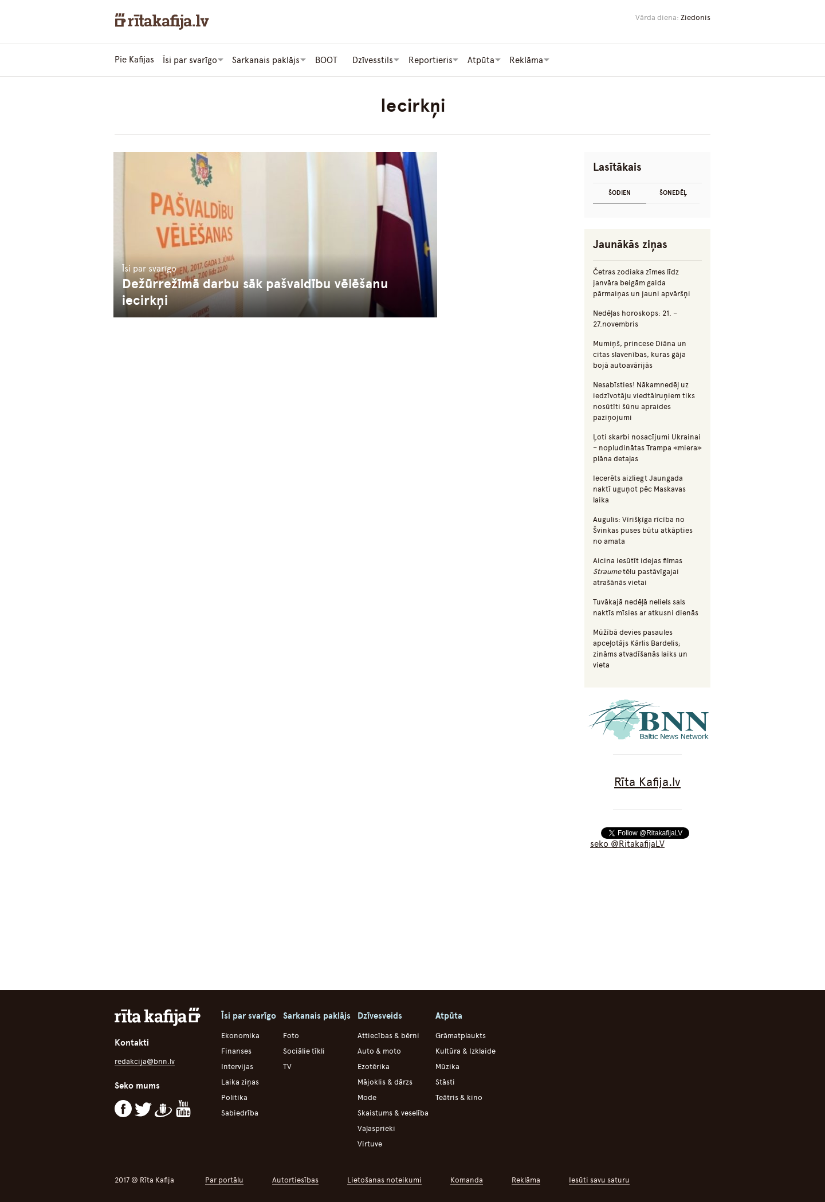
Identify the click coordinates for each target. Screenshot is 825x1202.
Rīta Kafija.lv (647, 781)
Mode (367, 1097)
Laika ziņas (240, 1081)
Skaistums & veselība (393, 1112)
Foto (291, 1035)
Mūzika (447, 1066)
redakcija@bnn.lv (145, 1060)
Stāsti (445, 1081)
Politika (234, 1097)
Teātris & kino (458, 1097)
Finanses (236, 1050)
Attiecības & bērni (388, 1035)
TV (287, 1066)
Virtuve (370, 1143)
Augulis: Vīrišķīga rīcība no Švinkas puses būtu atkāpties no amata (643, 529)
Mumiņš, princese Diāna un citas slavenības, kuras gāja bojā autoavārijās (639, 354)
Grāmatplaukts (460, 1035)
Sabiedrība (239, 1112)
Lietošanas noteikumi (384, 1179)
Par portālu (224, 1179)
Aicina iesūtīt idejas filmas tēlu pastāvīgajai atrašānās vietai (637, 571)
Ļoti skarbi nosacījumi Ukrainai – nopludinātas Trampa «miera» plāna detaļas (647, 447)
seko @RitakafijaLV (627, 843)
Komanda (466, 1179)
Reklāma (526, 1179)
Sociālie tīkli (304, 1050)
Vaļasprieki (376, 1128)
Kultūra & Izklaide (465, 1050)
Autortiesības (295, 1179)
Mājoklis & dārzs (385, 1081)
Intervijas (237, 1066)
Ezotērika (374, 1066)
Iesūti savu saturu (599, 1179)
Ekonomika (240, 1035)
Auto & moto (379, 1050)
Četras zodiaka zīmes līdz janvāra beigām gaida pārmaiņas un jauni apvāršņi (641, 282)
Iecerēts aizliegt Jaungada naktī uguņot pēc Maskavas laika (639, 488)
